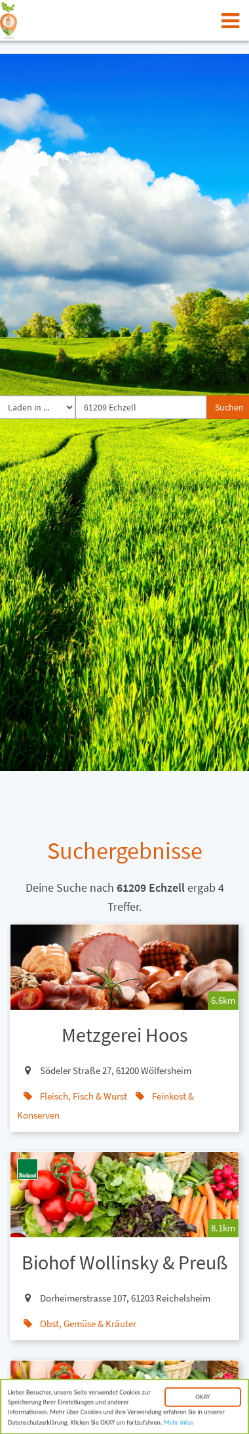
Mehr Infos (178, 1424)
